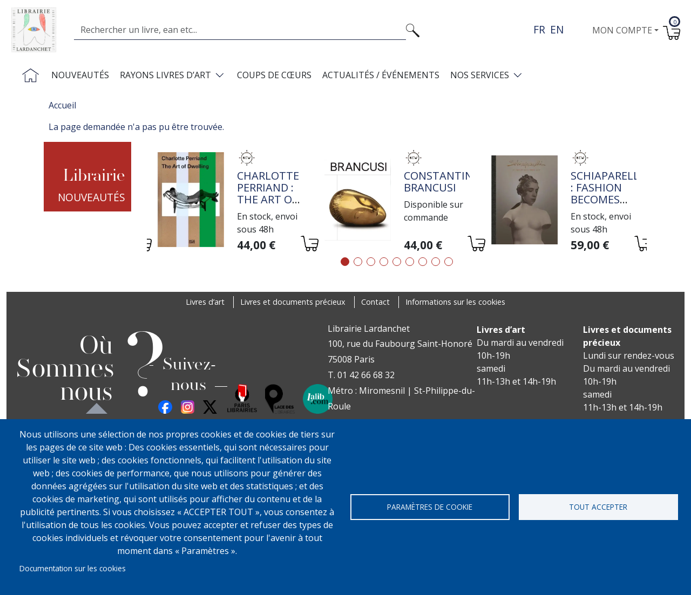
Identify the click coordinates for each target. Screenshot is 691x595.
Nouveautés (80, 75)
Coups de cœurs (274, 75)
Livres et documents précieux (293, 302)
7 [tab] (422, 261)
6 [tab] (409, 261)
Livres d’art (205, 302)
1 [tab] (345, 261)
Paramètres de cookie (429, 507)
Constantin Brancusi (438, 181)
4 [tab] (384, 261)
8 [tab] (435, 261)
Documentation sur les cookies (72, 568)
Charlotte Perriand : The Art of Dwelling (268, 193)
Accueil (62, 105)
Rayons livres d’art (165, 75)
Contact (375, 302)
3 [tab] (371, 261)
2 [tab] (358, 261)
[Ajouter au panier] (309, 245)
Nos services (479, 75)
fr (539, 29)
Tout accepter (598, 507)
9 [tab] (448, 261)
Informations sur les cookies (455, 302)
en (557, 29)
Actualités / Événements (380, 75)
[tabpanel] (230, 201)
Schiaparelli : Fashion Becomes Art (606, 193)
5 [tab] (396, 261)
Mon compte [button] (622, 30)
